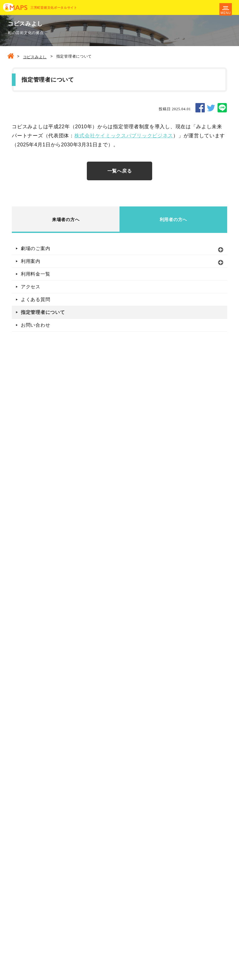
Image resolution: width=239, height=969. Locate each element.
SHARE (200, 107)
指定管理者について (43, 312)
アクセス (30, 286)
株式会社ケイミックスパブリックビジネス (123, 135)
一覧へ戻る (119, 170)
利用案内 (30, 261)
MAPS (15, 7)
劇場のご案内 (35, 248)
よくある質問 (35, 299)
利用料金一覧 (35, 274)
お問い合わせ (35, 325)
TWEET (211, 107)
